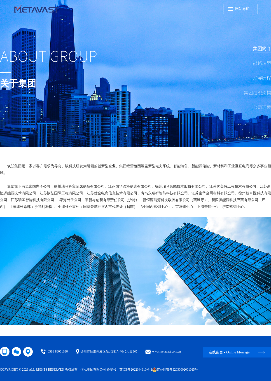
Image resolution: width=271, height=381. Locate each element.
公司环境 (262, 107)
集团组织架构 (257, 92)
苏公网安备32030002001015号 (175, 369)
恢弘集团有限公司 (93, 369)
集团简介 (262, 48)
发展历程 (262, 78)
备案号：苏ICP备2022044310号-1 (129, 369)
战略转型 (262, 63)
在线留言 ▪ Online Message (229, 352)
